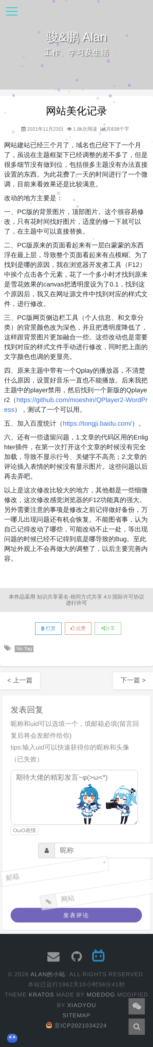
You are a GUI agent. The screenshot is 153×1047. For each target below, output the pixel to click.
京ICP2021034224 (76, 1025)
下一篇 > (133, 680)
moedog (100, 994)
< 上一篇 (20, 680)
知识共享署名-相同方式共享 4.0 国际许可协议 (90, 597)
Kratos (41, 994)
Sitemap (76, 1015)
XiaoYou (81, 1005)
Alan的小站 (48, 974)
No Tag (24, 648)
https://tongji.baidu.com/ (97, 423)
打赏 (48, 628)
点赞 (78, 628)
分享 (108, 628)
